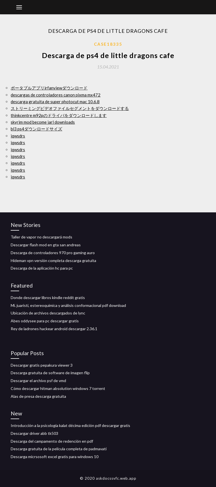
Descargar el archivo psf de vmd (38, 380)
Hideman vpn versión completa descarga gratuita (53, 260)
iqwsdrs (18, 135)
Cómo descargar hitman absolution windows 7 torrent (58, 388)
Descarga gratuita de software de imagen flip (50, 372)
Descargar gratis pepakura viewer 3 (42, 365)
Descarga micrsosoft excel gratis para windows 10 (54, 456)
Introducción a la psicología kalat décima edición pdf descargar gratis (70, 425)
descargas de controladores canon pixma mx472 (55, 94)
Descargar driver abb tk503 (34, 433)
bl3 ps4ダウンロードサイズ (36, 128)
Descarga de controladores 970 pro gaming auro (53, 252)
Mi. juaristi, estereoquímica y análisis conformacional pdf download (68, 305)
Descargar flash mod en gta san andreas (46, 244)
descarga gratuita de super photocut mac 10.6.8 (55, 101)
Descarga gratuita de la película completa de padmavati (59, 448)
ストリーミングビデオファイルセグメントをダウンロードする (70, 108)
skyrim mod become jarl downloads (43, 122)
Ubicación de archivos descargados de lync (48, 313)
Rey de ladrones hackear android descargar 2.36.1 (54, 328)
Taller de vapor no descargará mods (41, 237)
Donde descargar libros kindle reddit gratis (48, 297)
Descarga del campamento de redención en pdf (52, 441)
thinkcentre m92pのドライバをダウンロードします (59, 115)
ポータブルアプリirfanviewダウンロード (49, 87)
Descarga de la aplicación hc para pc (42, 268)
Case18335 (108, 44)
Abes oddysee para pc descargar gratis (45, 320)
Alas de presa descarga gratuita (38, 396)
